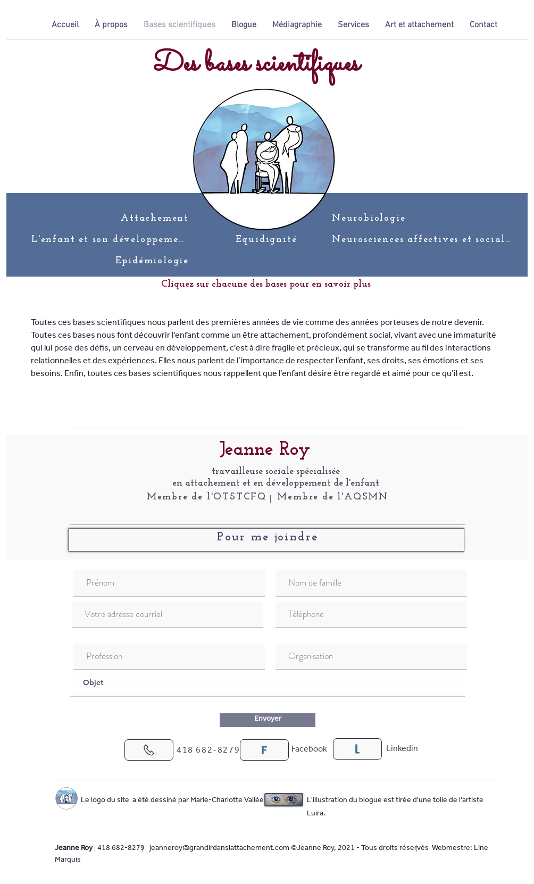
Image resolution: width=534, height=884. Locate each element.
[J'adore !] (148, 750)
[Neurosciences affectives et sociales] (423, 239)
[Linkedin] (402, 749)
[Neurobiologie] (373, 218)
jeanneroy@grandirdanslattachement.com (219, 849)
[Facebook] (309, 750)
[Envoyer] (267, 720)
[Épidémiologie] (152, 260)
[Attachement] (152, 218)
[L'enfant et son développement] (110, 239)
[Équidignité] (267, 239)
